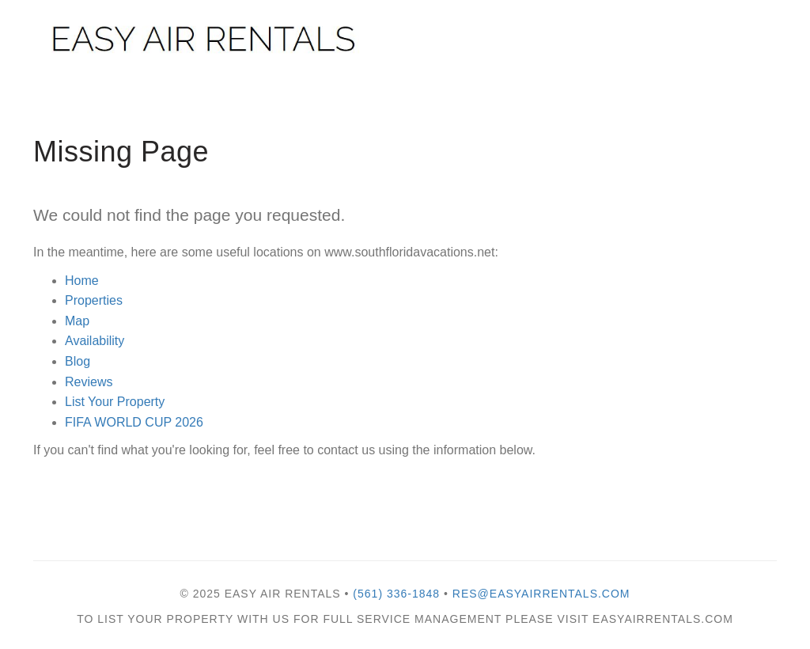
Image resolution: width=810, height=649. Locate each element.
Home (82, 280)
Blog (77, 361)
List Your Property (115, 401)
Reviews (88, 382)
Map (77, 321)
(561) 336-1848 (396, 593)
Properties (94, 300)
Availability (94, 340)
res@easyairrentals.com (541, 593)
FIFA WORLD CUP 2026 (134, 422)
